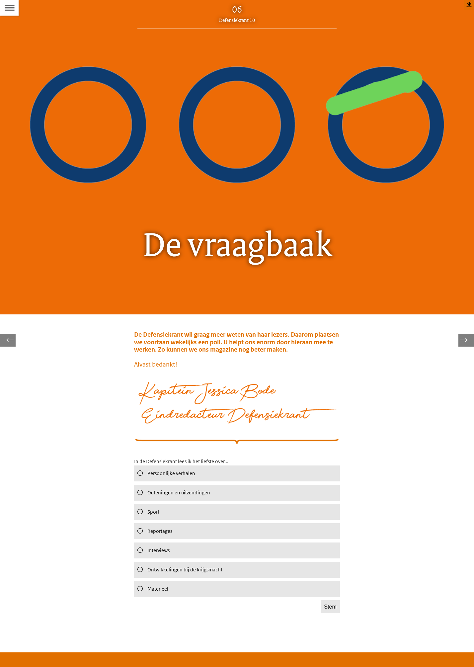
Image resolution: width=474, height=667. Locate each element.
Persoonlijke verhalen (167, 493)
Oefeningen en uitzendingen (176, 512)
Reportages (155, 551)
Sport (147, 532)
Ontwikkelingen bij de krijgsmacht (182, 589)
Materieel (152, 609)
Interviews (153, 570)
